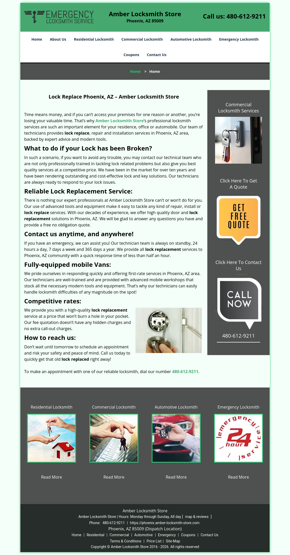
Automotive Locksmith (190, 39)
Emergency (167, 535)
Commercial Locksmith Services (238, 107)
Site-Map (173, 541)
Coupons (131, 54)
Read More (51, 477)
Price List (154, 541)
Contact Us (156, 54)
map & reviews (197, 517)
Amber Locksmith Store (120, 121)
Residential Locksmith (94, 39)
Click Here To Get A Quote (238, 184)
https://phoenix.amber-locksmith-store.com (165, 523)
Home (36, 39)
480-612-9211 (246, 16)
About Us (58, 39)
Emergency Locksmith (239, 39)
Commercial (119, 535)
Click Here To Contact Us (239, 265)
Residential (95, 535)
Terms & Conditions (125, 541)
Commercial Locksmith (142, 39)
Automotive (143, 535)
